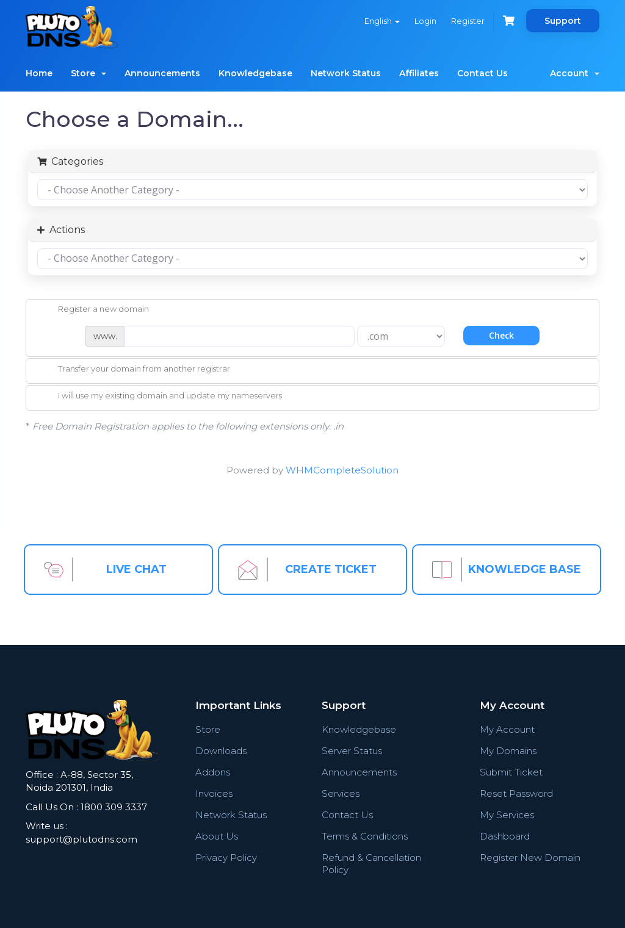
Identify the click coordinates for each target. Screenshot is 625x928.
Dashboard (505, 836)
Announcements (162, 73)
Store (88, 73)
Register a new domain (93, 310)
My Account (507, 729)
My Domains (508, 751)
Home (39, 73)
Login (425, 21)
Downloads (221, 751)
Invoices (214, 793)
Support (562, 20)
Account (574, 73)
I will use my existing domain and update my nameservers (160, 396)
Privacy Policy (226, 857)
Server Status (352, 751)
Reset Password (516, 793)
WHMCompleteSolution (342, 470)
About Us (216, 836)
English (382, 21)
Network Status (346, 73)
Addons (212, 772)
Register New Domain (530, 857)
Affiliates (419, 73)
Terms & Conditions (365, 836)
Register (468, 21)
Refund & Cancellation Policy (371, 864)
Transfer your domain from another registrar (134, 369)
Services (340, 793)
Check (501, 335)
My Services (507, 815)
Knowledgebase (255, 73)
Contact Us (482, 73)
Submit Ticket (511, 772)
